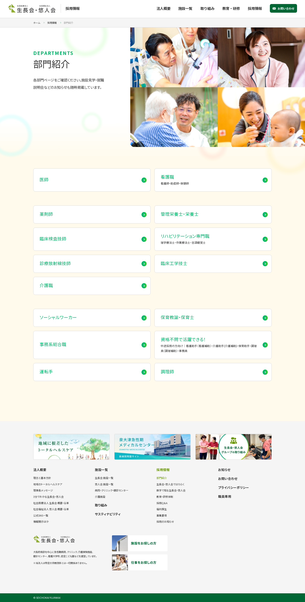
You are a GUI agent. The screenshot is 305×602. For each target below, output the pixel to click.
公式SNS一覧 (40, 515)
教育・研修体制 (164, 496)
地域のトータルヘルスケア (47, 484)
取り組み (207, 8)
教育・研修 (231, 8)
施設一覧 (185, 8)
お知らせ (224, 469)
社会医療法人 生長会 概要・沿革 (51, 503)
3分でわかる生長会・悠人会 (48, 496)
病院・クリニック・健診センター (111, 490)
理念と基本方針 (42, 478)
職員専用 (224, 496)
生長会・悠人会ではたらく (170, 484)
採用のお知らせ (165, 521)
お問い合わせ (286, 8)
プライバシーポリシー (233, 487)
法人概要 (163, 8)
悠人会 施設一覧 (104, 484)
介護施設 (100, 496)
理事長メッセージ (43, 490)
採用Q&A (161, 503)
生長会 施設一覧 (104, 478)
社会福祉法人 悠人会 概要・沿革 (51, 509)
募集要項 (161, 515)
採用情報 (255, 8)
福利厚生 (161, 509)
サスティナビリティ (108, 514)
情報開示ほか (41, 521)
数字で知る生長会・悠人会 (171, 490)
